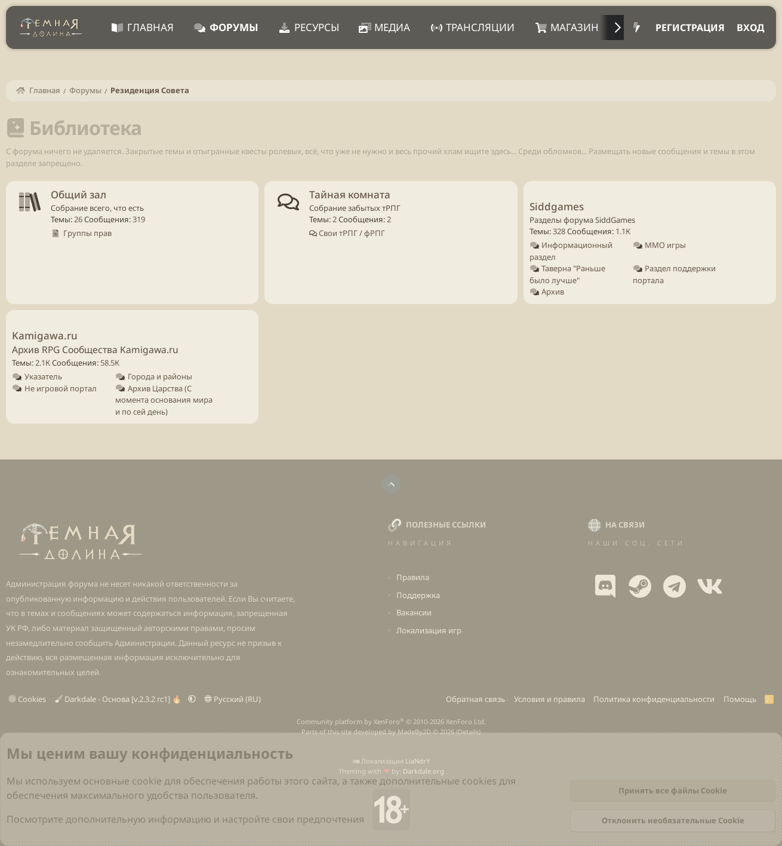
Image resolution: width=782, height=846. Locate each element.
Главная (150, 27)
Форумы (234, 27)
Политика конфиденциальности (654, 699)
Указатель (43, 376)
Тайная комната (349, 194)
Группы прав (87, 233)
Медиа (392, 27)
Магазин (574, 27)
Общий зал (78, 194)
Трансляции (480, 27)
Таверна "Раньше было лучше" (567, 274)
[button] (192, 699)
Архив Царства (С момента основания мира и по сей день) (164, 400)
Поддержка (418, 595)
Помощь (739, 699)
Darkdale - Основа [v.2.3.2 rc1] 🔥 (119, 699)
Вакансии (414, 612)
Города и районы (160, 376)
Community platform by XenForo (391, 721)
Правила (412, 577)
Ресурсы (316, 27)
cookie (147, 780)
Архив (552, 291)
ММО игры (665, 245)
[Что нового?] (636, 27)
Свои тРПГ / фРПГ (351, 233)
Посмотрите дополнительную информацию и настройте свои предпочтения (185, 819)
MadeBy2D (414, 731)
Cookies (27, 699)
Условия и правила (549, 699)
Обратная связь (475, 699)
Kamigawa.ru (45, 335)
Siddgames (556, 206)
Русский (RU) (232, 699)
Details (468, 731)
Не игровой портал (60, 388)
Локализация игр (428, 630)
